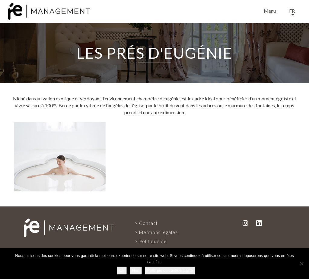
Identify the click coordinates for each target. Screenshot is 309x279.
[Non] (301, 264)
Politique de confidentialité (170, 270)
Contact (148, 223)
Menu (270, 11)
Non (135, 270)
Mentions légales (158, 232)
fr (292, 11)
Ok (121, 270)
